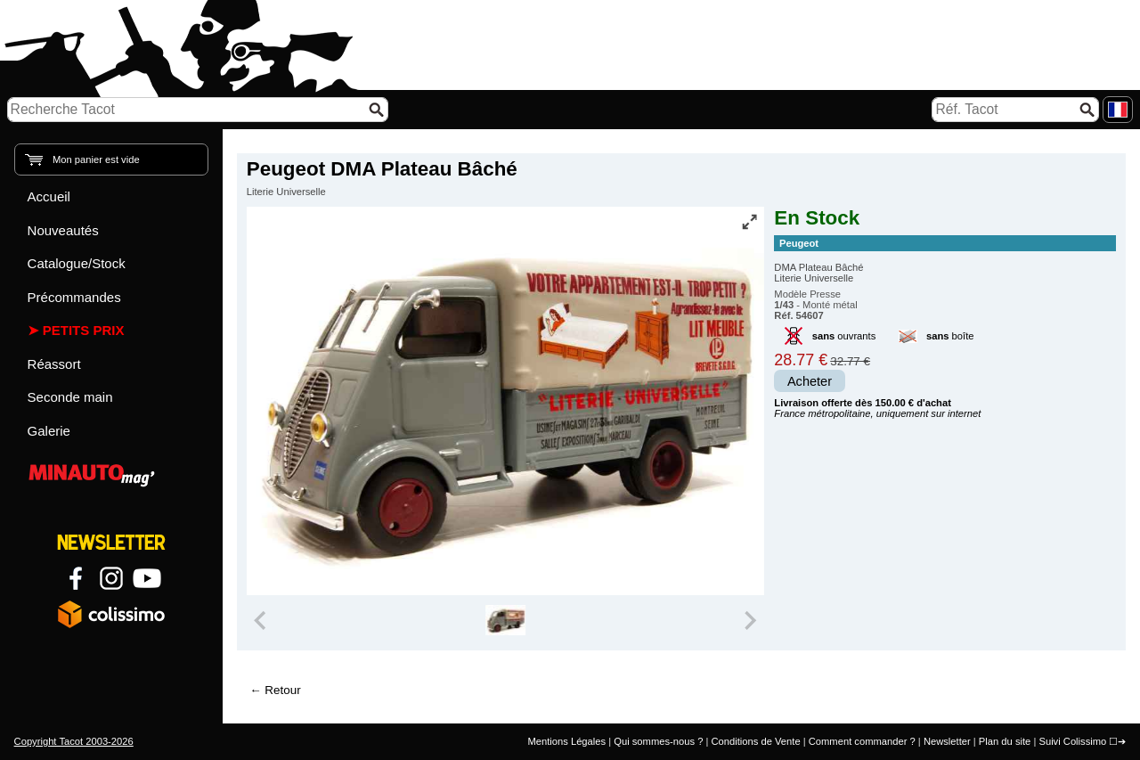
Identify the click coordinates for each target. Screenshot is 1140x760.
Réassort (54, 364)
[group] (505, 620)
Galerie (49, 430)
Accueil (49, 196)
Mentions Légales (566, 741)
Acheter (809, 381)
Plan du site (1004, 741)
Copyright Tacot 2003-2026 (74, 741)
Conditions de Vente (755, 741)
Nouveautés (63, 230)
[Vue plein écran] (749, 222)
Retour (282, 690)
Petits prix (84, 330)
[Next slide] (750, 620)
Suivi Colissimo (1072, 741)
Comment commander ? (862, 741)
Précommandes (74, 297)
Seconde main (70, 397)
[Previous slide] (262, 620)
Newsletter (947, 741)
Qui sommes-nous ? (658, 741)
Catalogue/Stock (77, 263)
